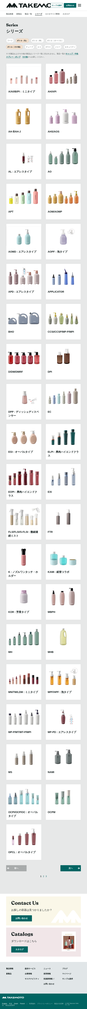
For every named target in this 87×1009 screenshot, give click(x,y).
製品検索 (9, 14)
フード (10, 41)
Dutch (16, 1004)
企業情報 (28, 974)
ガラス (48, 47)
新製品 (19, 14)
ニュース (47, 969)
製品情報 (9, 969)
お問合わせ (70, 5)
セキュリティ (70, 47)
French (22, 1004)
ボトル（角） (37, 41)
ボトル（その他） (14, 47)
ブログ (65, 969)
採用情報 (47, 974)
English (4, 1004)
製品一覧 (28, 14)
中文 (10, 1004)
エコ (39, 47)
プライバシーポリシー (45, 1004)
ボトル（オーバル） (55, 41)
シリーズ (38, 14)
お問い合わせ (21, 918)
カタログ (66, 14)
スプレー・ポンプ (13, 57)
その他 (25, 57)
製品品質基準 (10, 1005)
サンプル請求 (57, 5)
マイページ (66, 974)
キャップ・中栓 (72, 54)
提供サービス (30, 969)
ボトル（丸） (22, 41)
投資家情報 (48, 979)
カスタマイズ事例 (52, 14)
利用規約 (32, 1004)
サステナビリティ (32, 979)
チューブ (29, 47)
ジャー (57, 47)
